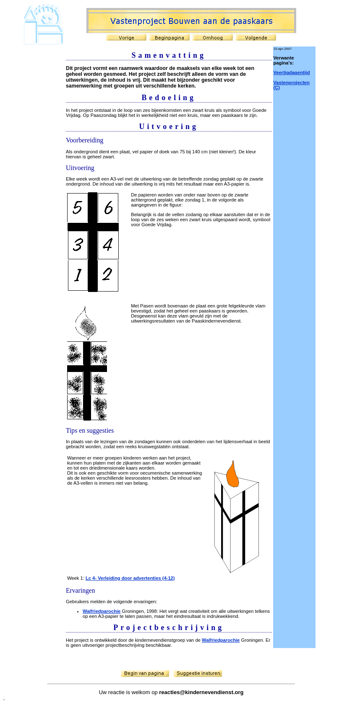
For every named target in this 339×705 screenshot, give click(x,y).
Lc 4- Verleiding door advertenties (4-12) (130, 578)
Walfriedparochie (101, 611)
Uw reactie (111, 692)
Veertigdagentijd (292, 72)
